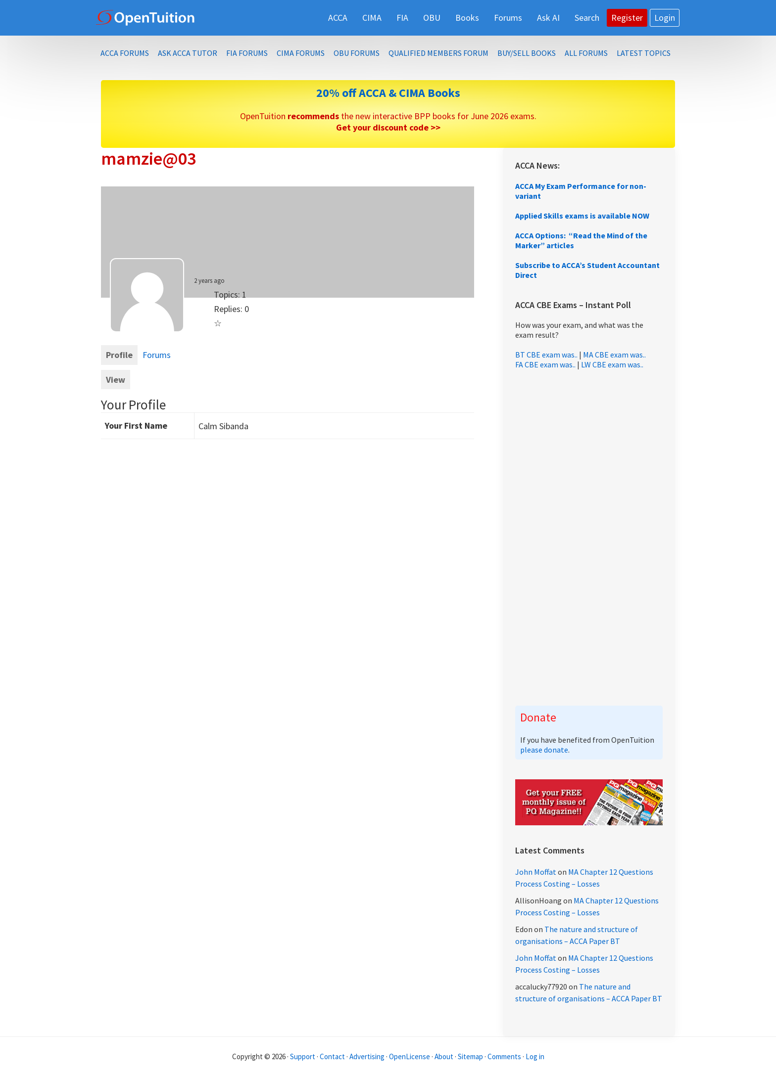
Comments (505, 1056)
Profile (119, 354)
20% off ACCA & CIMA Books (388, 92)
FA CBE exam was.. (545, 364)
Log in (535, 1056)
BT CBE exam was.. (546, 354)
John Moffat (535, 872)
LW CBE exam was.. (612, 364)
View (115, 379)
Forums (157, 354)
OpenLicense (410, 1056)
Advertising (367, 1056)
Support (302, 1056)
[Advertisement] (589, 537)
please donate (544, 750)
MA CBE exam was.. (614, 354)
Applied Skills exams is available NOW (582, 216)
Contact (332, 1056)
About (444, 1056)
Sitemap (470, 1056)
